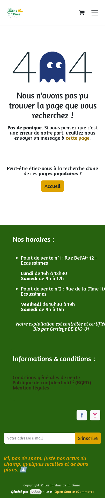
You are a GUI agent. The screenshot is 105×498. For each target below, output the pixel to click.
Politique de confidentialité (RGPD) (52, 382)
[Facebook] (82, 415)
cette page (77, 138)
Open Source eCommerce (74, 491)
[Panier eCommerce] (81, 12)
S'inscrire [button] (88, 438)
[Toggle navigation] (94, 12)
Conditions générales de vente (47, 377)
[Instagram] (95, 415)
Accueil (52, 186)
